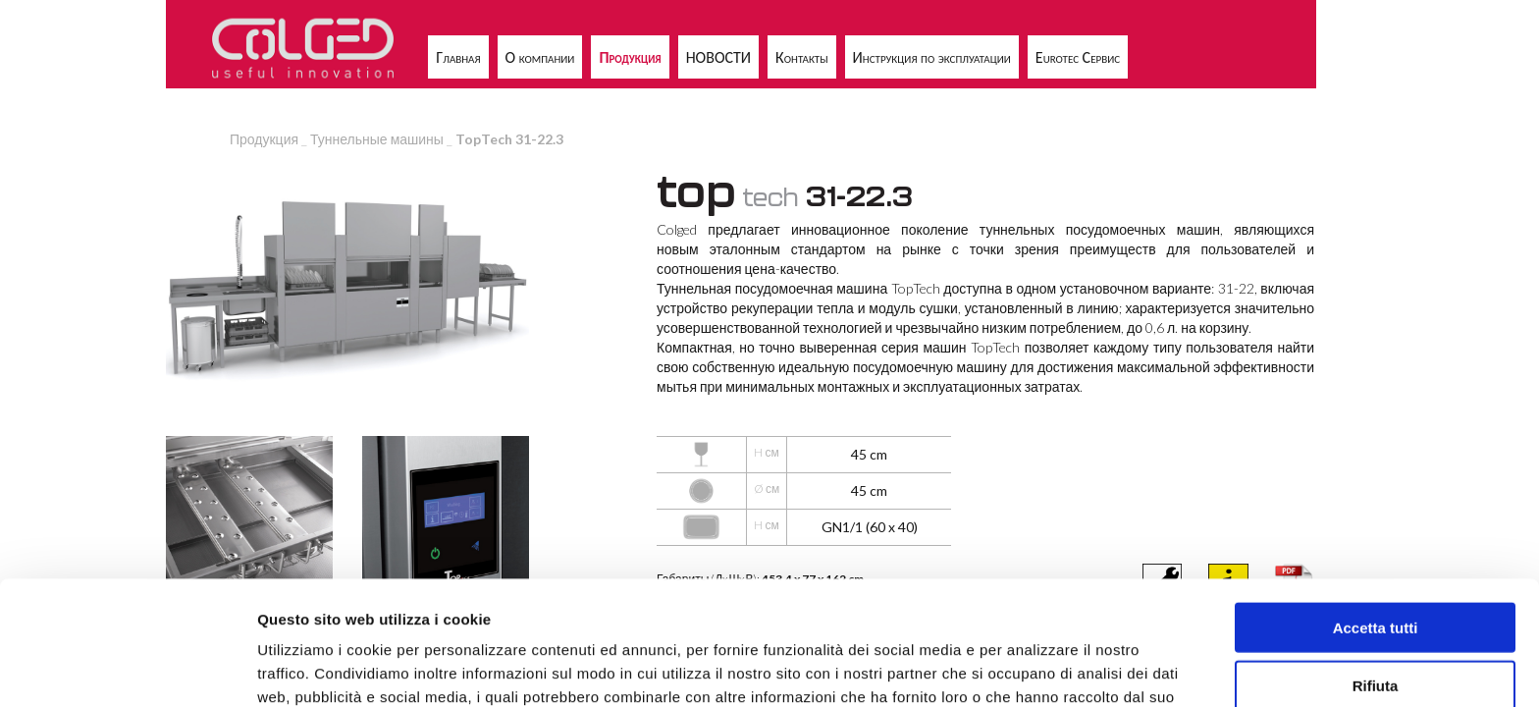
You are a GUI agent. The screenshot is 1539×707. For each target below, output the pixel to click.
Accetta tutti (1375, 511)
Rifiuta (1376, 569)
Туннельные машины (377, 139)
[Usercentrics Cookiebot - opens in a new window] (127, 668)
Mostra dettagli (1033, 668)
